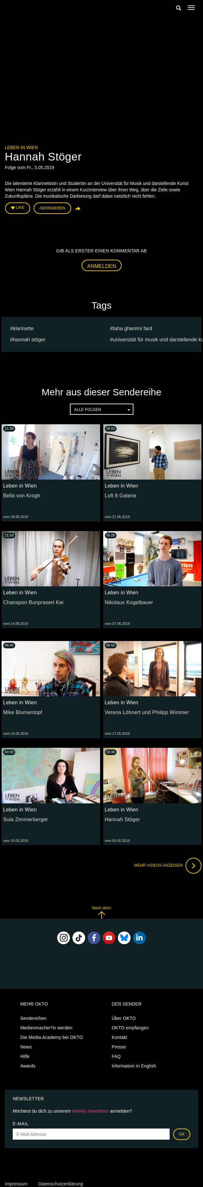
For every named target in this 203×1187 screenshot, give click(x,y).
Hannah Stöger (29, 339)
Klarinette (23, 328)
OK (182, 1134)
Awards (28, 1065)
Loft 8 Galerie (121, 495)
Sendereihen (33, 1018)
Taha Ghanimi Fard (132, 328)
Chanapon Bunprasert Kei (33, 602)
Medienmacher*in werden (46, 1027)
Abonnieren (52, 208)
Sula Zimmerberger (25, 819)
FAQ (116, 1056)
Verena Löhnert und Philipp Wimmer (147, 712)
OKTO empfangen (130, 1027)
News (26, 1046)
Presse (119, 1046)
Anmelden (101, 266)
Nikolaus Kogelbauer (129, 602)
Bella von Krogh (21, 495)
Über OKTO (124, 1018)
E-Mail (21, 1123)
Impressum (16, 1183)
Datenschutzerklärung (60, 1183)
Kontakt (119, 1037)
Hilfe (25, 1056)
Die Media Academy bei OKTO (51, 1037)
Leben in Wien (21, 147)
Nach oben (101, 912)
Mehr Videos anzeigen (167, 866)
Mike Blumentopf (22, 712)
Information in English (134, 1065)
